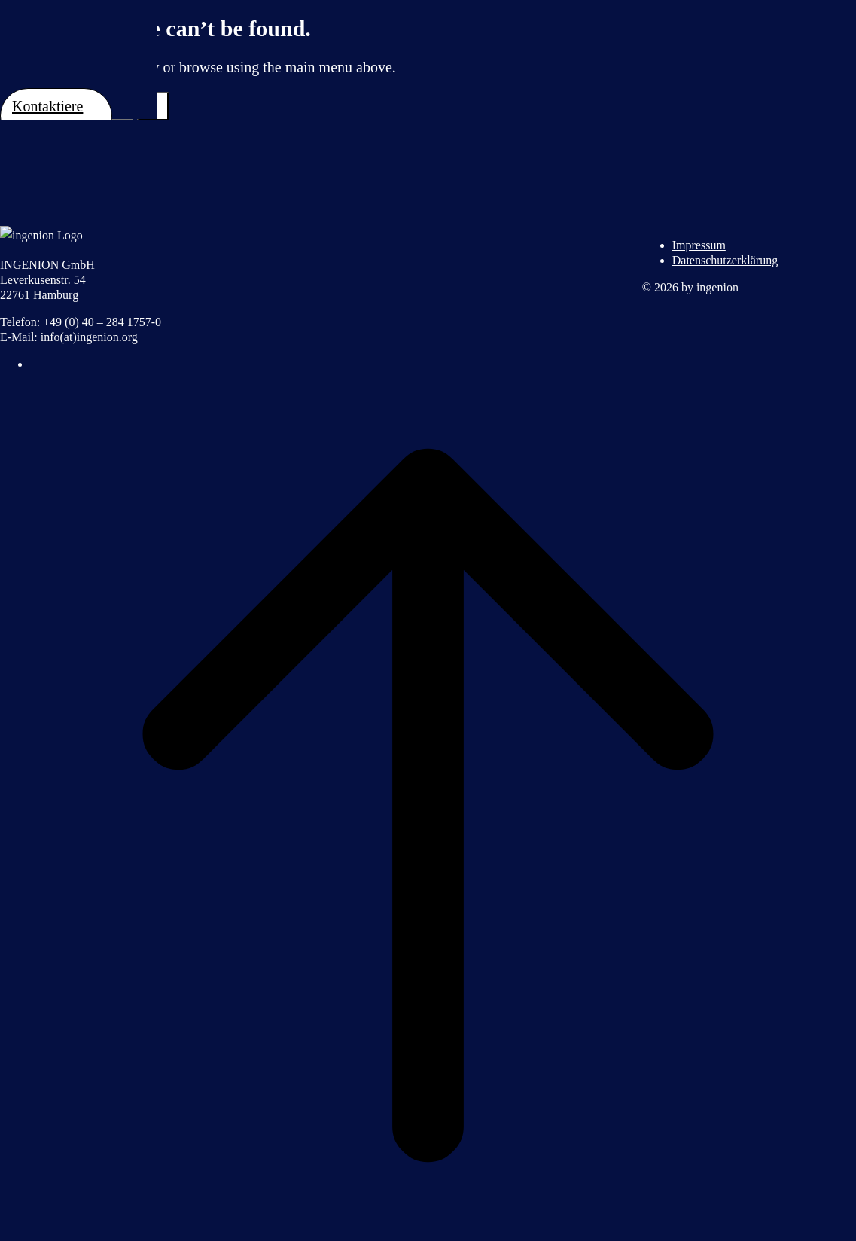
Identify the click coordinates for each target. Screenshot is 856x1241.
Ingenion (78, 44)
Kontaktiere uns (47, 116)
